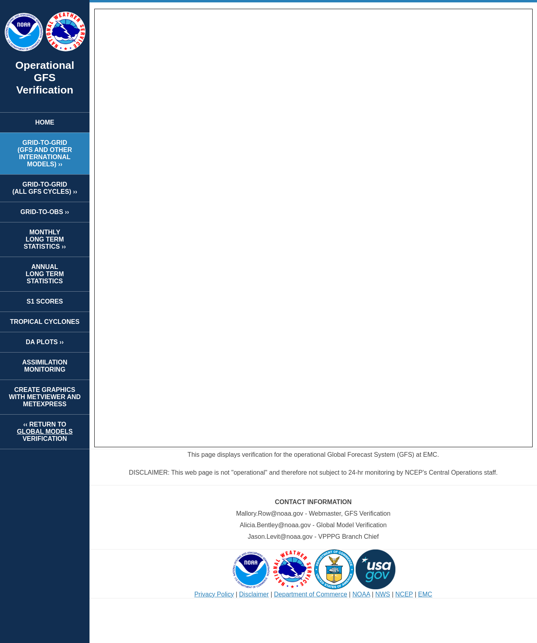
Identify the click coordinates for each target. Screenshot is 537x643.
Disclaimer (254, 594)
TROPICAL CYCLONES (45, 321)
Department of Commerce (310, 594)
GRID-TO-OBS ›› (44, 211)
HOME (44, 122)
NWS (382, 594)
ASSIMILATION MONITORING (44, 366)
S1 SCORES (45, 301)
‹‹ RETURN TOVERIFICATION (44, 431)
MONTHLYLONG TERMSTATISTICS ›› (44, 239)
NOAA (361, 594)
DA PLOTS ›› (45, 342)
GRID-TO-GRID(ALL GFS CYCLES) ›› (44, 188)
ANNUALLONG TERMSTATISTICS (45, 273)
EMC (425, 594)
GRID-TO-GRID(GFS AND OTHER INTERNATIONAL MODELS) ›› (45, 153)
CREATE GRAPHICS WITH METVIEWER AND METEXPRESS (45, 396)
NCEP (404, 594)
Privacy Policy (214, 594)
